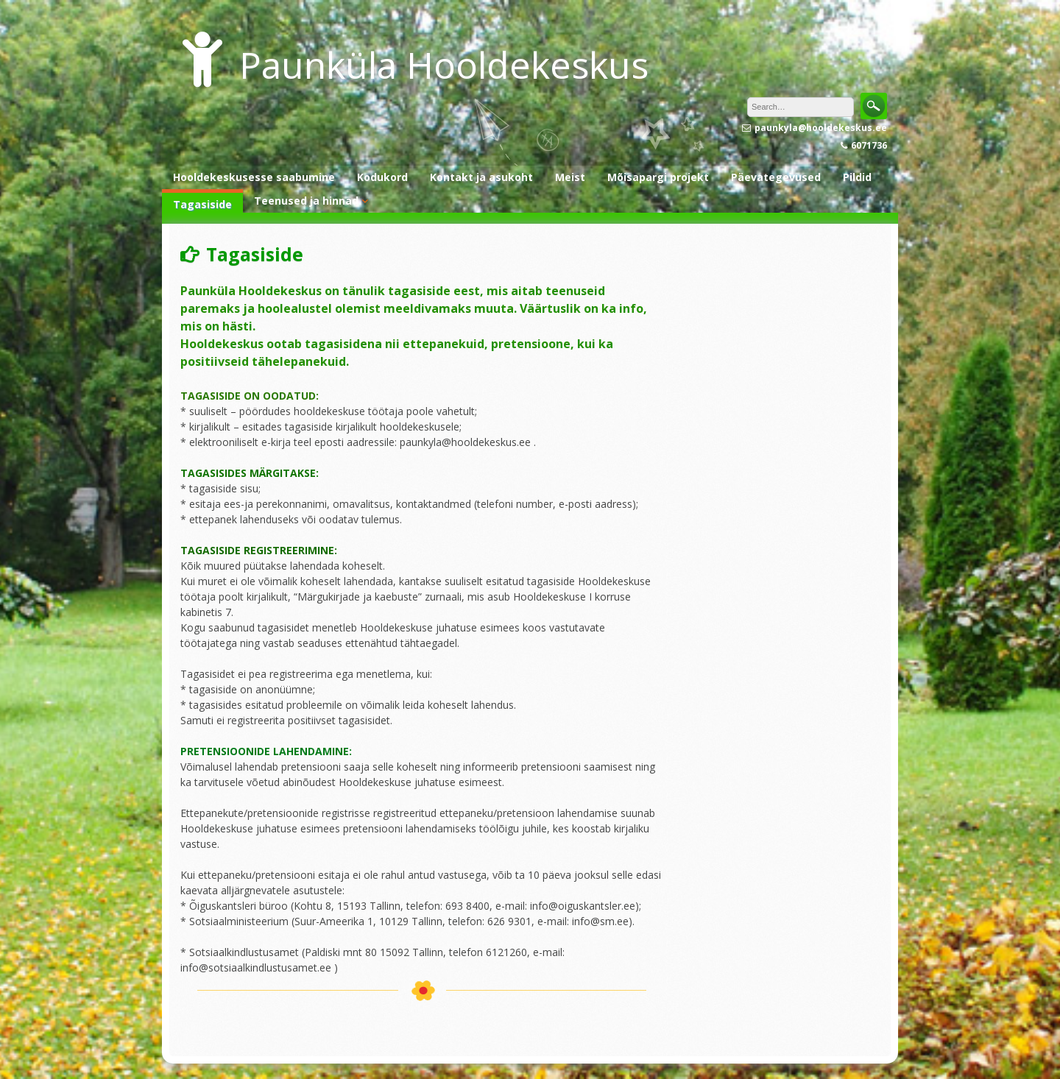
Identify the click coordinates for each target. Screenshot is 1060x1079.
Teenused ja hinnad (306, 201)
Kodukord (382, 177)
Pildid (857, 177)
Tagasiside (202, 204)
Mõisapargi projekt (658, 177)
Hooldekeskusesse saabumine (254, 177)
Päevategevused (776, 177)
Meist (570, 177)
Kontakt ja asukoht (481, 177)
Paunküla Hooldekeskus (444, 65)
